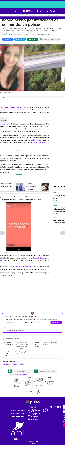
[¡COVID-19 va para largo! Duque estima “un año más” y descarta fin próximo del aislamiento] (46, 187)
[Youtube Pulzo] (48, 12)
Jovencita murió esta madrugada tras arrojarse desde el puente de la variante (21, 345)
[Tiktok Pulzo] (44, 12)
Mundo (40, 15)
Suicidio (15, 364)
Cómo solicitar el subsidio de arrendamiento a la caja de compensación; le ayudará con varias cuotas (39, 382)
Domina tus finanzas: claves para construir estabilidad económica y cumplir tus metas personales (17, 381)
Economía (47, 15)
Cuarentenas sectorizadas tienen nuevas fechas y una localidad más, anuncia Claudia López (31, 186)
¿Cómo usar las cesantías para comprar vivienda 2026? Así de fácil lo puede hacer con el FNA (28, 381)
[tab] (19, 371)
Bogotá (18, 15)
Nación (10, 15)
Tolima (22, 364)
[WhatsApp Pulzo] (54, 12)
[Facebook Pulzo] (38, 12)
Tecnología (55, 15)
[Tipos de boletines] (42, 322)
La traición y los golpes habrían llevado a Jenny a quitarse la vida (21, 354)
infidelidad (31, 140)
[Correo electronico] (13, 322)
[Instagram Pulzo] (51, 12)
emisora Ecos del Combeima (13, 107)
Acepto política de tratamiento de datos (15, 330)
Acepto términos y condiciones (13, 327)
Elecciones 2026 (25, 15)
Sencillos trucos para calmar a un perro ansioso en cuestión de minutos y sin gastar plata (50, 381)
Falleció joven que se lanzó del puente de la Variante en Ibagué (50, 344)
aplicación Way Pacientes (22, 266)
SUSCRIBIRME (56, 322)
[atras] (43, 187)
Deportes (32, 15)
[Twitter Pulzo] (41, 12)
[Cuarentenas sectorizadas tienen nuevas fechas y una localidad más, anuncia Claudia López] (20, 187)
